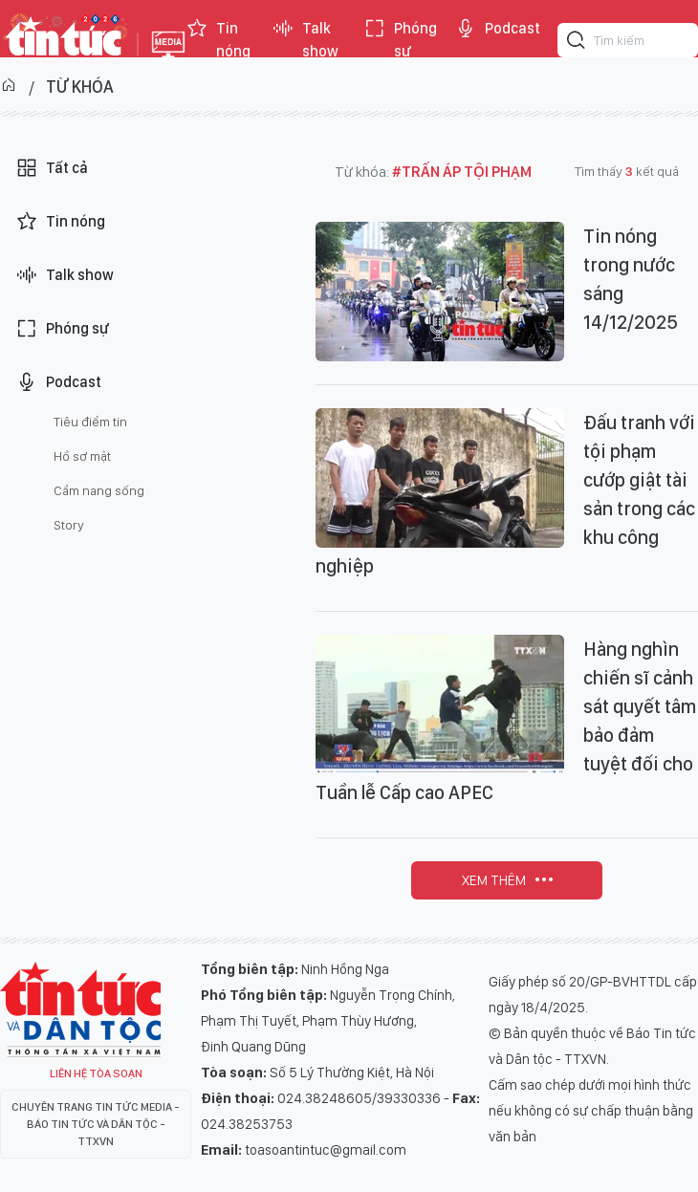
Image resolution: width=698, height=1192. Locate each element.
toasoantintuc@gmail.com (325, 1150)
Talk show (305, 40)
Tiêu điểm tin (90, 421)
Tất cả (51, 168)
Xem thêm (494, 880)
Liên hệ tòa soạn (96, 1073)
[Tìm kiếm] (576, 43)
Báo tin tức (64, 40)
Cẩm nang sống (99, 490)
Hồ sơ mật (82, 456)
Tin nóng (218, 40)
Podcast (497, 28)
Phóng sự (400, 40)
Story (69, 524)
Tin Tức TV (80, 1009)
